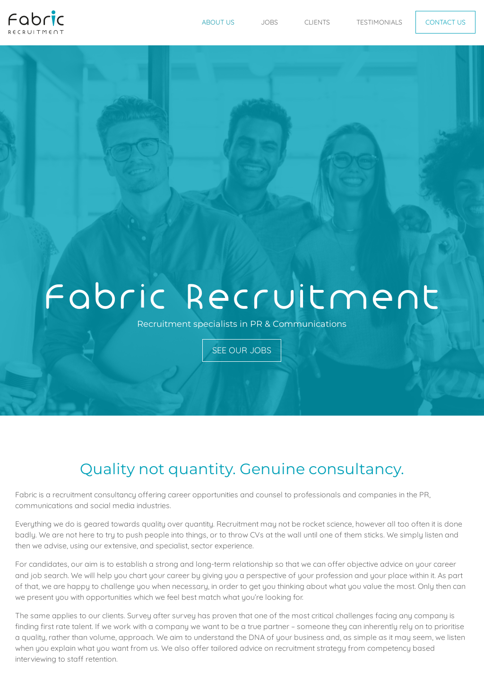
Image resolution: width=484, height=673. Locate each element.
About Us (218, 22)
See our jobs (241, 350)
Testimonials (379, 22)
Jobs (269, 22)
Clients (317, 22)
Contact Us (445, 22)
